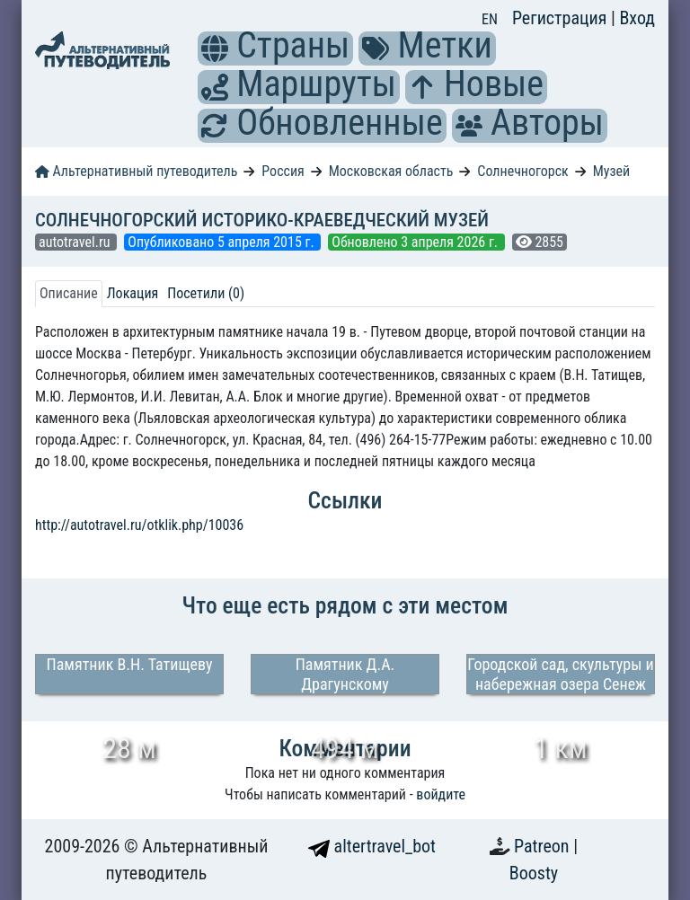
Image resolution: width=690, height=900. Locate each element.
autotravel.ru (76, 242)
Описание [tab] (69, 293)
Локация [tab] (133, 293)
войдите (440, 794)
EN (490, 19)
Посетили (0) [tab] (205, 293)
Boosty (533, 873)
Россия (282, 171)
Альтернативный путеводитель (136, 171)
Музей (612, 171)
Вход (637, 18)
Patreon (543, 846)
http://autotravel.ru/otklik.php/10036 (139, 525)
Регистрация (561, 18)
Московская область (391, 171)
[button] (214, 48)
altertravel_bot (372, 846)
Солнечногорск (522, 171)
